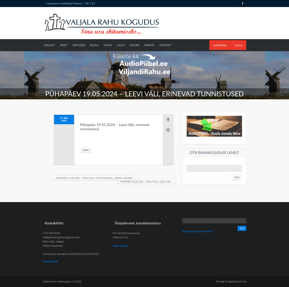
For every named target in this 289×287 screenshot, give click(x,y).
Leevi (85, 150)
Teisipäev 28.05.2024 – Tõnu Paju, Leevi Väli (147, 181)
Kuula (238, 45)
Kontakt (165, 45)
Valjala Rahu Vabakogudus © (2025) (62, 281)
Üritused (78, 45)
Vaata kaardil (50, 261)
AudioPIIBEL (220, 45)
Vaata (108, 45)
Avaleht (49, 45)
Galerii (134, 45)
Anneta (149, 45)
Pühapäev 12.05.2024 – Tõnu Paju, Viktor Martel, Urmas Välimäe (93, 178)
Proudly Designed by (231, 281)
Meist (64, 45)
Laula (121, 45)
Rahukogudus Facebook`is (198, 231)
